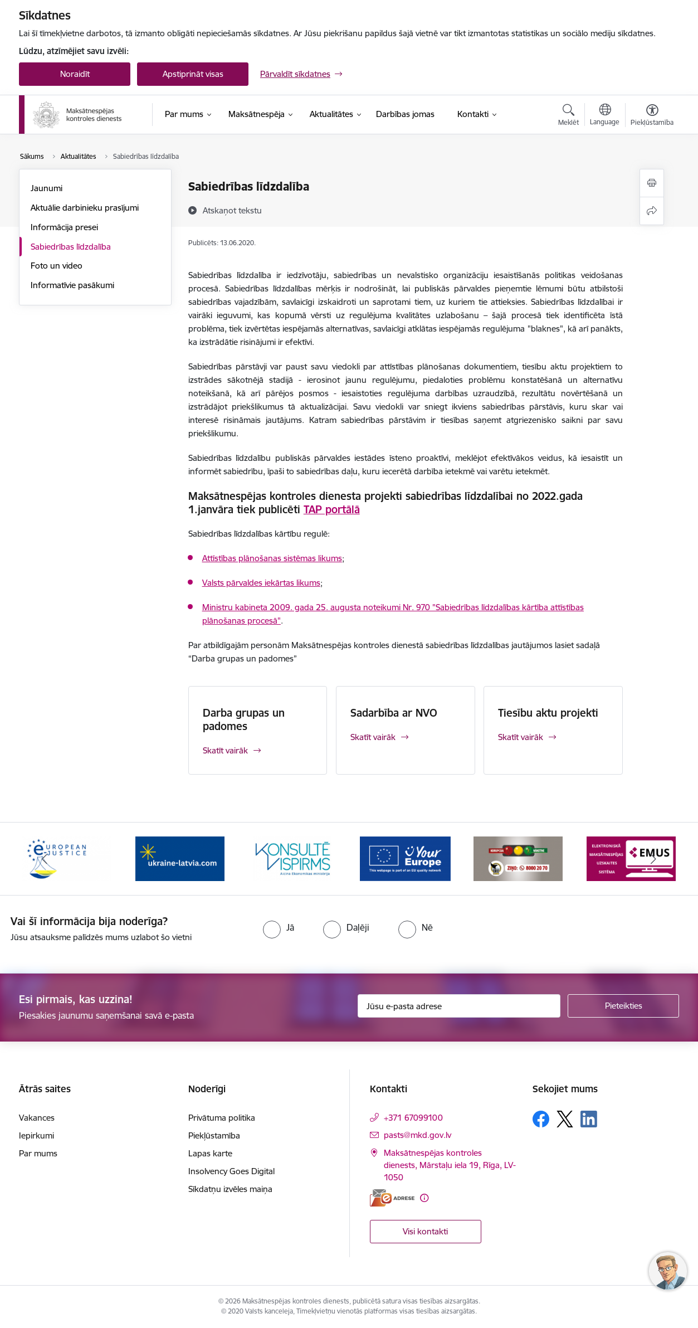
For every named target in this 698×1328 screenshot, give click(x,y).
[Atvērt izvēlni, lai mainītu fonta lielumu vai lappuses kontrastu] (652, 116)
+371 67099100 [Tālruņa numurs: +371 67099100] (413, 1117)
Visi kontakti (425, 1231)
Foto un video (56, 265)
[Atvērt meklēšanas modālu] (568, 116)
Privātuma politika (221, 1117)
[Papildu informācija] (424, 1198)
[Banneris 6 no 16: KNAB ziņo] (518, 858)
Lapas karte (210, 1153)
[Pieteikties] (623, 1006)
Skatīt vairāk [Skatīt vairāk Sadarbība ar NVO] (373, 737)
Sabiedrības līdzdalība (71, 246)
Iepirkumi (36, 1135)
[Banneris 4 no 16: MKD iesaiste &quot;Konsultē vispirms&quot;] (292, 858)
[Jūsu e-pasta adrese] (459, 1006)
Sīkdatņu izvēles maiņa (230, 1189)
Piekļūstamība (214, 1135)
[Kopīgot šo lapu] (651, 211)
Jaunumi (46, 188)
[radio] (278, 927)
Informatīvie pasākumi (72, 285)
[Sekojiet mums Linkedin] (588, 1119)
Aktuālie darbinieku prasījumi (85, 207)
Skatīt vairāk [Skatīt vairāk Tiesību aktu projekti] (520, 737)
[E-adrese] (392, 1198)
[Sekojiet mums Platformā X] (565, 1119)
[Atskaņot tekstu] (232, 210)
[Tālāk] (654, 859)
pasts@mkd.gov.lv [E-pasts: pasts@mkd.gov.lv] (417, 1135)
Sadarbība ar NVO (393, 712)
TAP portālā (332, 509)
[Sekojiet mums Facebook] (541, 1119)
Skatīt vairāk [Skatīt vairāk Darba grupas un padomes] (225, 750)
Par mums (38, 1153)
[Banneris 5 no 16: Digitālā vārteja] (405, 858)
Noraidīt (75, 74)
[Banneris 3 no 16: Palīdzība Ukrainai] (179, 858)
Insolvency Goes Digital (231, 1171)
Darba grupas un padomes (244, 719)
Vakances (37, 1117)
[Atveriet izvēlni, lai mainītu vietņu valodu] (604, 116)
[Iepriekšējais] (45, 859)
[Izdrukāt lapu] (651, 183)
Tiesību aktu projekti (548, 712)
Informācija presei (64, 227)
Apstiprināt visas (193, 74)
